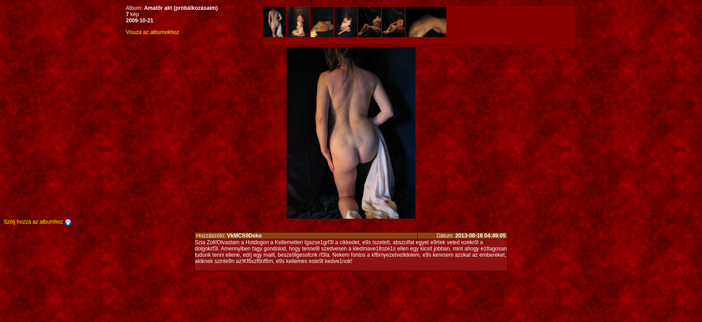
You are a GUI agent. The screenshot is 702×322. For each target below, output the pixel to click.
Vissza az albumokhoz (152, 32)
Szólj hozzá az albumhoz (38, 222)
